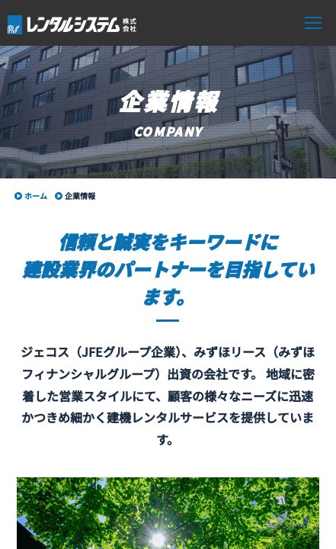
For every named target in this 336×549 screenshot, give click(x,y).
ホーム (35, 195)
